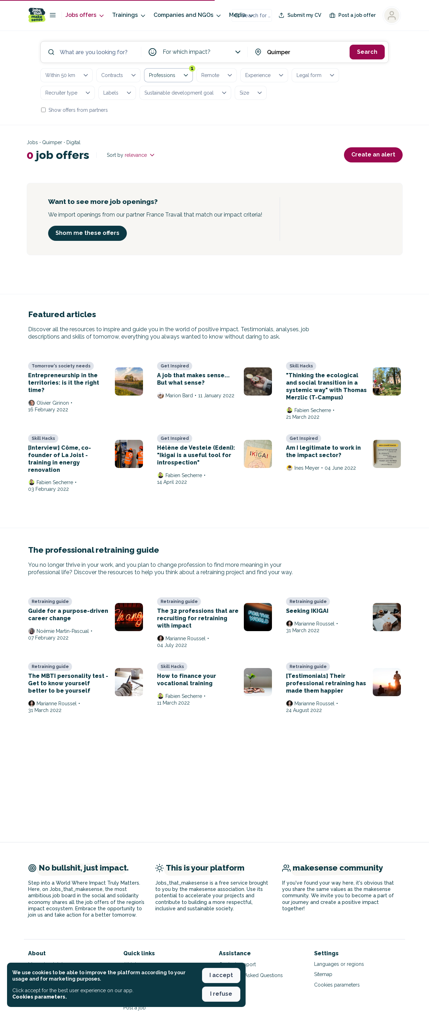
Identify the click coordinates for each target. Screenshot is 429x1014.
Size (251, 93)
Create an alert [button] (373, 154)
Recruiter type (68, 93)
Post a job (134, 1007)
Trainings (129, 15)
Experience (265, 75)
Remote (217, 75)
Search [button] (367, 52)
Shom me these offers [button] (87, 233)
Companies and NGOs (188, 15)
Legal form (316, 75)
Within (67, 75)
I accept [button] (221, 975)
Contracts (119, 75)
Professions (171, 73)
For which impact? (202, 52)
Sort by (131, 155)
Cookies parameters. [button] (39, 997)
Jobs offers (85, 15)
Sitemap (323, 974)
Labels (117, 93)
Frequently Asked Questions (251, 975)
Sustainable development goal (186, 93)
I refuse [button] (221, 993)
